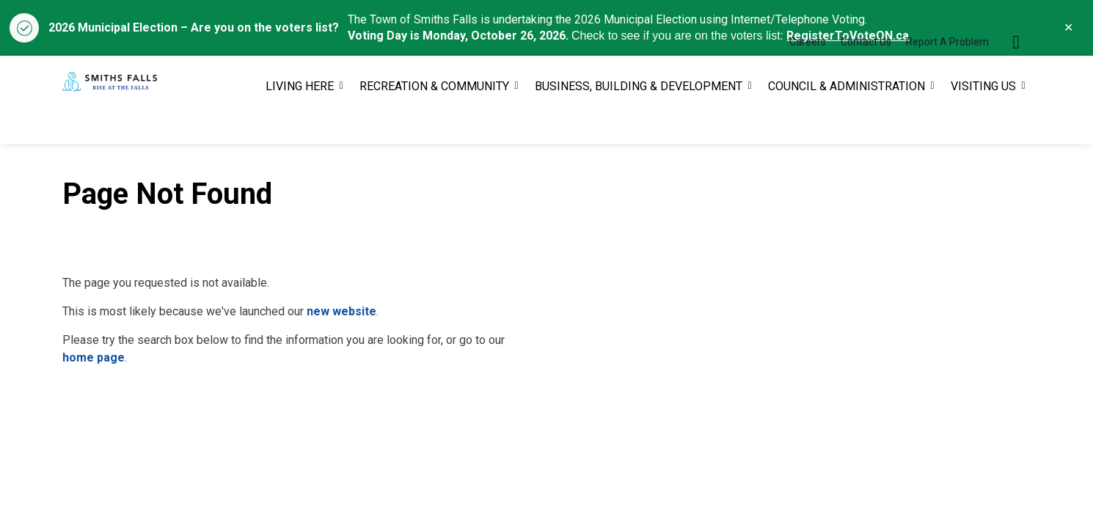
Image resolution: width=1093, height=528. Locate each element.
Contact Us (866, 78)
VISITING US (983, 121)
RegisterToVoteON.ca (847, 36)
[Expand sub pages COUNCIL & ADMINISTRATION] (932, 122)
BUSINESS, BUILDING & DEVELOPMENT (638, 121)
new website (341, 311)
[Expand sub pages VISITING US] (1023, 122)
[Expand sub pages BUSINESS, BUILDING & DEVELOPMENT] (749, 122)
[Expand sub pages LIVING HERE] (341, 122)
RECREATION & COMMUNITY (434, 121)
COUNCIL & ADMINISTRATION (846, 121)
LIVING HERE (300, 121)
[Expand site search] (1016, 78)
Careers (807, 78)
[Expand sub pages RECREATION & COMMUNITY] (516, 122)
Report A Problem (947, 78)
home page (93, 357)
